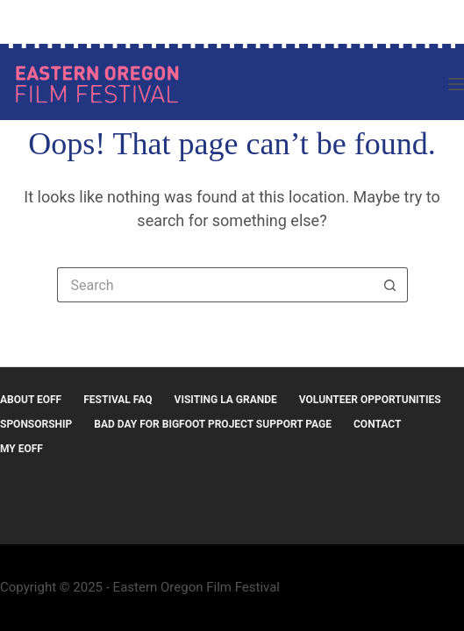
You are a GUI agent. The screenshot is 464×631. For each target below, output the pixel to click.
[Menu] (456, 84)
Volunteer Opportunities (370, 399)
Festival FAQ (117, 399)
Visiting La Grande (226, 399)
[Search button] (390, 284)
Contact (377, 424)
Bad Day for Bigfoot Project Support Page (213, 424)
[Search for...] (215, 284)
